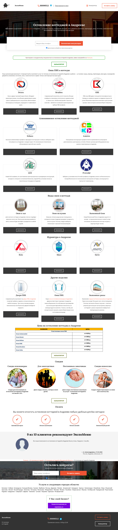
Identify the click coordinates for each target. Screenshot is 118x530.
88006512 (44, 5)
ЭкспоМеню (6, 517)
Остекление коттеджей (36, 460)
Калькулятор (91, 5)
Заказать (20, 111)
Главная (25, 460)
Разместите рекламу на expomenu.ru (59, 505)
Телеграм (89, 57)
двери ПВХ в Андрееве (29, 299)
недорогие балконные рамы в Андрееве (100, 299)
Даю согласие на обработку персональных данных (59, 48)
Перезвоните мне (61, 6)
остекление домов (27, 28)
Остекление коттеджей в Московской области (59, 460)
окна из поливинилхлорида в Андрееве (60, 299)
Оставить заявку (109, 6)
